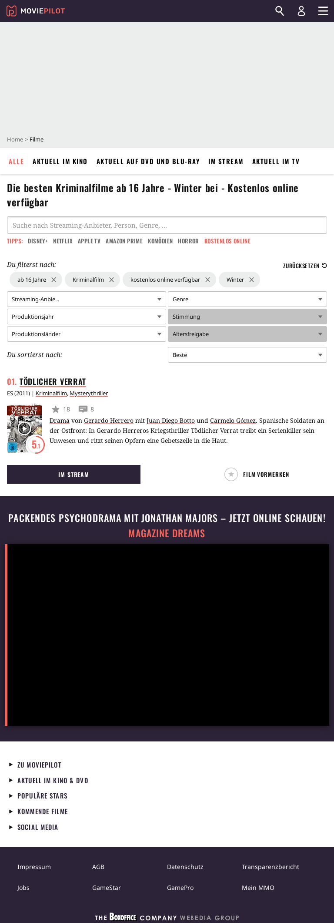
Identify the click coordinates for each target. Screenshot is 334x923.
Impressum (34, 866)
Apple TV (89, 240)
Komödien (160, 240)
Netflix (63, 240)
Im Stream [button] (73, 474)
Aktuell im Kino (60, 161)
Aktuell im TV (276, 161)
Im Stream (226, 161)
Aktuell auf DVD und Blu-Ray (148, 161)
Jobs (23, 887)
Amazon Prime (124, 240)
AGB (98, 866)
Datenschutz (185, 866)
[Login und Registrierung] (301, 11)
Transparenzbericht (270, 866)
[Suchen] (280, 11)
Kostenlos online (227, 240)
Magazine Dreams (166, 533)
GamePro (180, 887)
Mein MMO (258, 887)
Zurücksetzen (305, 265)
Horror (188, 240)
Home (15, 139)
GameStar (106, 887)
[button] (260, 474)
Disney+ (38, 240)
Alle (16, 161)
